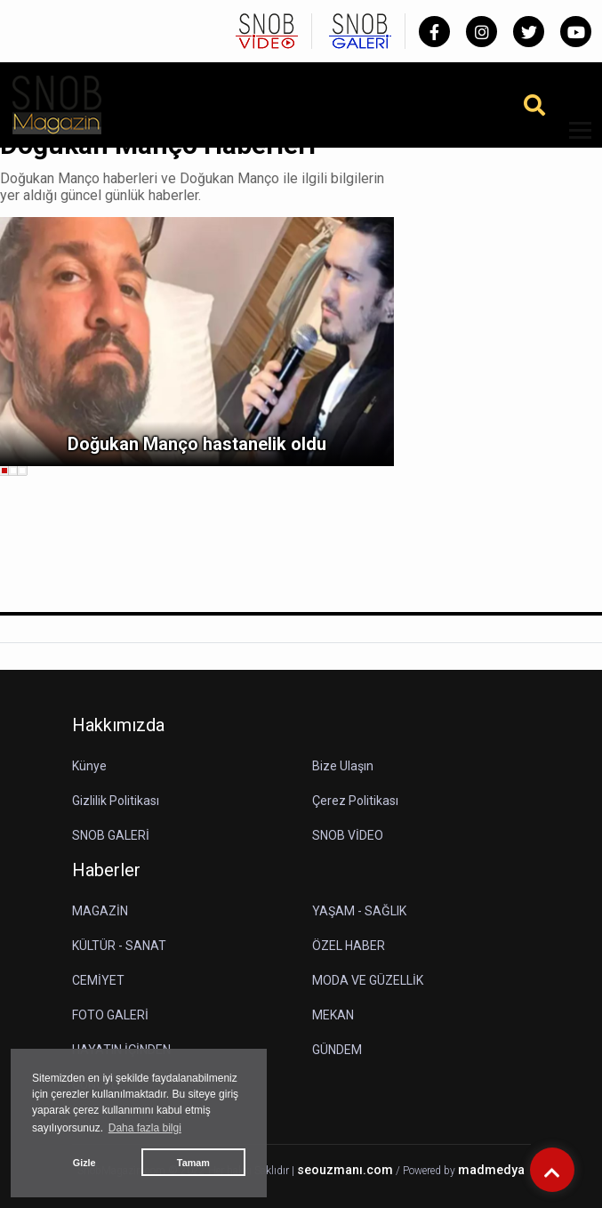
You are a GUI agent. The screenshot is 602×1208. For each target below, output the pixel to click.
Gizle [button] (84, 1162)
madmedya (491, 1170)
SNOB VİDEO (347, 835)
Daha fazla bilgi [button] (144, 1128)
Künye (89, 766)
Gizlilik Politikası (115, 800)
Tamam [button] (193, 1162)
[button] (574, 141)
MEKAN (333, 1015)
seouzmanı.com (345, 1170)
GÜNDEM (337, 1050)
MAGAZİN (100, 911)
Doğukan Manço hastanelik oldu (197, 444)
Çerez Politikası (355, 800)
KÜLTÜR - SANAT (119, 945)
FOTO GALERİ (110, 1015)
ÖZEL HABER (348, 945)
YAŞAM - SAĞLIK (359, 911)
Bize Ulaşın (342, 766)
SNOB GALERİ (110, 835)
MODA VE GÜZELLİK (367, 980)
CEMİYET (98, 980)
